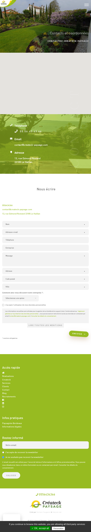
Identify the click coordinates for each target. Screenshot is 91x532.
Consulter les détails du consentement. (43, 316)
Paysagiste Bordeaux (12, 423)
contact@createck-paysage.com (17, 209)
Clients (5, 386)
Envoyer (79, 334)
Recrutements (9, 396)
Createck (6, 379)
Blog (4, 393)
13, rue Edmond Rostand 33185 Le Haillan (21, 213)
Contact (5, 389)
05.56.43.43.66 (30, 131)
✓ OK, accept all (40, 528)
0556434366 (7, 205)
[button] (45, 80)
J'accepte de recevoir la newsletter (20, 452)
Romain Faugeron (44, 512)
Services (6, 383)
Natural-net (57, 512)
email (55, 465)
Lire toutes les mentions (45, 325)
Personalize (58, 528)
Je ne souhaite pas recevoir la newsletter (23, 457)
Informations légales (12, 426)
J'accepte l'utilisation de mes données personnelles (24, 305)
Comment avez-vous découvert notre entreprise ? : (23, 293)
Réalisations (8, 376)
